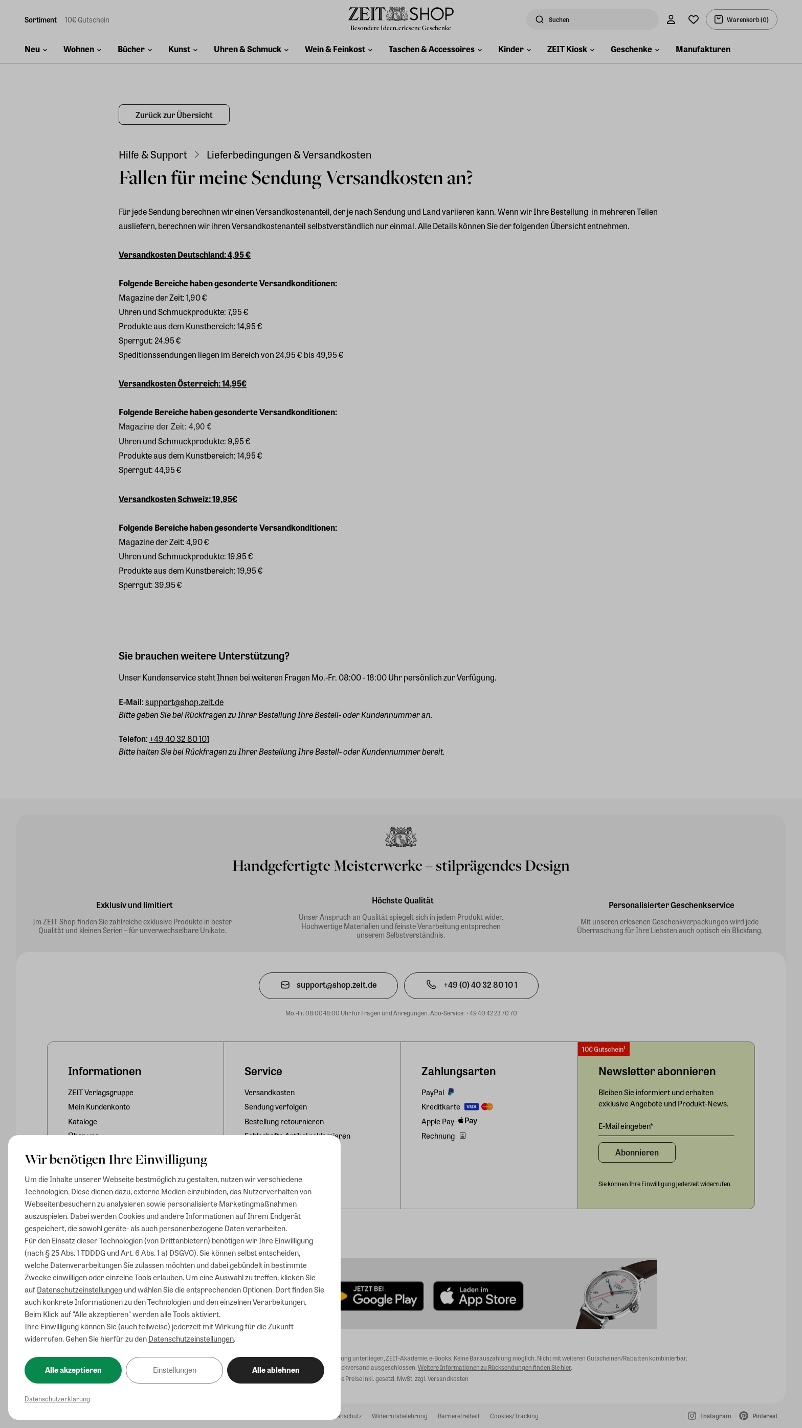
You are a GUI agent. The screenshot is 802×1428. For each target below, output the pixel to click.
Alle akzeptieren (73, 1369)
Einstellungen (174, 1369)
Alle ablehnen (276, 1369)
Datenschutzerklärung (57, 1398)
